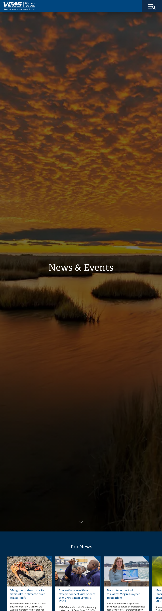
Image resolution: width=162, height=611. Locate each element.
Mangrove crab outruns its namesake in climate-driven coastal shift (27, 594)
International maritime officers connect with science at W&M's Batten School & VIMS (77, 596)
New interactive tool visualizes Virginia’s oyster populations (123, 594)
